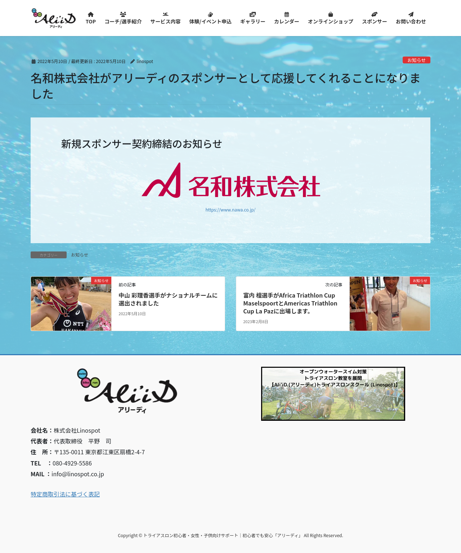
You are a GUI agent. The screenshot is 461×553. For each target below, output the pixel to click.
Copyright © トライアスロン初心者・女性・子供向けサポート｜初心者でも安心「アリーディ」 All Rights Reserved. (230, 535)
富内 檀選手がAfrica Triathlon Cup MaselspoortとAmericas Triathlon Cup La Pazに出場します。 (290, 303)
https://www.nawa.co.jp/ (231, 209)
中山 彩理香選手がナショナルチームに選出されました (168, 299)
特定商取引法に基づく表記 (65, 494)
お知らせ (416, 60)
